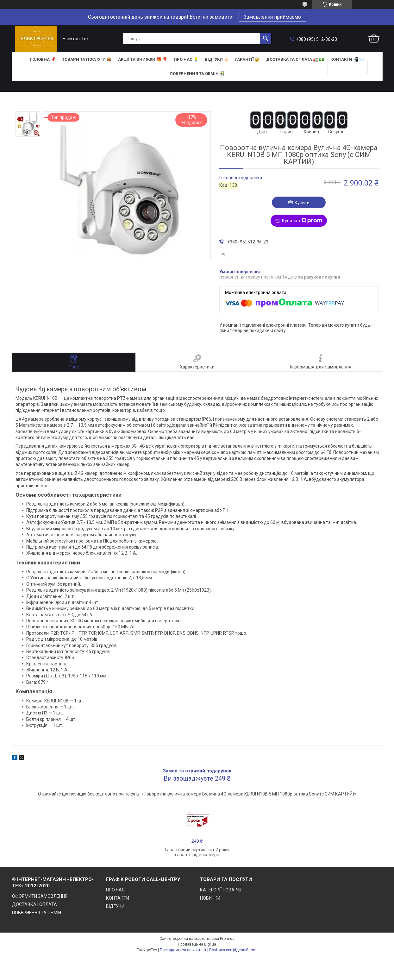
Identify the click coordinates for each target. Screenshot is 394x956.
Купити (302, 202)
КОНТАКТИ (117, 898)
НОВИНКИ (210, 898)
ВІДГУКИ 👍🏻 (217, 59)
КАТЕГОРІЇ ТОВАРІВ (220, 889)
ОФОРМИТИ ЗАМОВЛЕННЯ (39, 896)
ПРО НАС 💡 (186, 59)
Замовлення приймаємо (272, 17)
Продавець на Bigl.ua (197, 944)
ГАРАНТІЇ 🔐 (247, 59)
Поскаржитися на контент (183, 950)
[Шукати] (265, 38)
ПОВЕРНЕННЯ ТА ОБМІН (36, 912)
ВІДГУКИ (115, 906)
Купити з (302, 220)
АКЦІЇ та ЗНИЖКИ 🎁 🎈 (142, 59)
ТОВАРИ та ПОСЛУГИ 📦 (87, 59)
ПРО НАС (115, 889)
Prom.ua (227, 938)
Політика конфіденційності (233, 950)
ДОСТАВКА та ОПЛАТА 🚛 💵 (295, 59)
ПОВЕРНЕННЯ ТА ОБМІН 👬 (197, 73)
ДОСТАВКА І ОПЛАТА (34, 904)
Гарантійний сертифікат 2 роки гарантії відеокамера (197, 852)
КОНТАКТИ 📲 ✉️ (347, 59)
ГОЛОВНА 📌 (43, 59)
